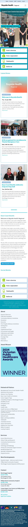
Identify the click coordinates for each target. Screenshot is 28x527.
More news (14, 209)
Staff (15, 1)
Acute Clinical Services (6, 438)
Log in (23, 1)
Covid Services (4, 444)
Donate (11, 1)
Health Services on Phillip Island (9, 409)
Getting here (4, 325)
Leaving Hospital (5, 429)
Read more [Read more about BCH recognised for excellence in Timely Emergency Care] (5, 155)
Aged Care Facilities (6, 496)
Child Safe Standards (6, 316)
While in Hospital (5, 427)
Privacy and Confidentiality (8, 414)
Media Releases (6, 94)
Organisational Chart (6, 329)
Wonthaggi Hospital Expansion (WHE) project (13, 464)
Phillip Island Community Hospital (9, 462)
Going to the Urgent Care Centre (10, 26)
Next (26, 45)
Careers (19, 1)
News (7, 1)
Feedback (3, 405)
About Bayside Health (8, 263)
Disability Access (5, 401)
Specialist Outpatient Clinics (8, 451)
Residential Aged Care (6, 449)
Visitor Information (6, 423)
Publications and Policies (7, 333)
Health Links (4, 407)
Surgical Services (5, 453)
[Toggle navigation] (25, 5)
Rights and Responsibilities (8, 418)
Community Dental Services (8, 442)
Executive (3, 322)
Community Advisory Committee (9, 318)
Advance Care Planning (7, 394)
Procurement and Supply (7, 331)
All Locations (4, 494)
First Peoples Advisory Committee (10, 324)
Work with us (4, 340)
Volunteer (3, 339)
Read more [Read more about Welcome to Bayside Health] (5, 110)
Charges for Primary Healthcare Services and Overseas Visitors (12, 411)
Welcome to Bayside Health (12, 97)
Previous (1, 45)
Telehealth (3, 420)
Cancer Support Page (6, 398)
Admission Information (7, 392)
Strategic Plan (4, 337)
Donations (3, 320)
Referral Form (4, 416)
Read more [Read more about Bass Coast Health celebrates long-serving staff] (5, 200)
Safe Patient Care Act (6, 335)
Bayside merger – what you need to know (11, 460)
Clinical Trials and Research (8, 440)
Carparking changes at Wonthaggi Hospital (12, 399)
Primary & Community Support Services (11, 447)
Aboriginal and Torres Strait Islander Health (12, 390)
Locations (3, 327)
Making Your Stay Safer (7, 425)
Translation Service (6, 421)
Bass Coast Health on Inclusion (9, 396)
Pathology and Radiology (7, 445)
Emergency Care (5, 403)
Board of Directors (6, 314)
